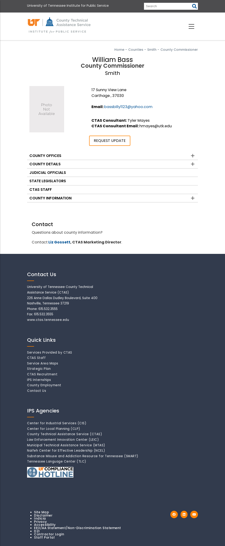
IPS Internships (39, 380)
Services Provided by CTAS (49, 352)
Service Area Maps (42, 363)
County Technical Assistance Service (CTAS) (64, 434)
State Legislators (47, 181)
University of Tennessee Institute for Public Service (68, 5)
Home (119, 49)
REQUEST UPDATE (110, 140)
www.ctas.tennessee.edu (48, 320)
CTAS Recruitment (42, 374)
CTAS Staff (40, 189)
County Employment (44, 385)
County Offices (45, 155)
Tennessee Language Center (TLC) (56, 461)
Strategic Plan (39, 369)
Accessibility (45, 525)
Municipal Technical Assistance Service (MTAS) (66, 445)
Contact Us (36, 391)
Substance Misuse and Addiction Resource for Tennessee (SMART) (82, 456)
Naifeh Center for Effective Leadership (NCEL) (66, 450)
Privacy (40, 522)
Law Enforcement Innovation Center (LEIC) (63, 439)
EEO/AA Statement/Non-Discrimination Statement (77, 528)
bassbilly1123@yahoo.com (128, 106)
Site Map (41, 512)
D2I (37, 531)
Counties (135, 49)
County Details (45, 164)
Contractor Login (49, 534)
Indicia (40, 518)
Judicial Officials (47, 172)
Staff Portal (44, 537)
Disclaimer (43, 515)
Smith (151, 49)
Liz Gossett (59, 242)
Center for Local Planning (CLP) (53, 429)
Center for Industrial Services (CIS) (56, 423)
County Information (50, 198)
